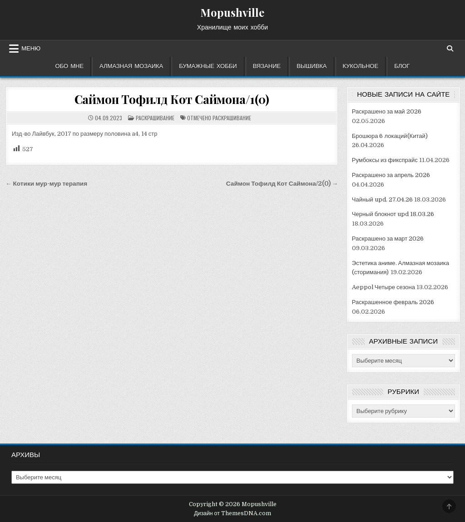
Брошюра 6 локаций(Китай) (390, 136)
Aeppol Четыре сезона (383, 287)
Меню (30, 48)
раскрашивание (232, 118)
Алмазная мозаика (131, 66)
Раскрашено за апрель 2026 (391, 175)
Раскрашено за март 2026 (388, 238)
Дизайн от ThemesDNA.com (232, 513)
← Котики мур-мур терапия (46, 183)
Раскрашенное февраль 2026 (393, 302)
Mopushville (232, 12)
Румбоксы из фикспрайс (385, 160)
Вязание (267, 66)
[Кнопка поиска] (450, 48)
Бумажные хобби (208, 66)
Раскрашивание (155, 118)
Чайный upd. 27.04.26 (382, 199)
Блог (402, 66)
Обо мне (69, 66)
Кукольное (361, 66)
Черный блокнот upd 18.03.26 (393, 214)
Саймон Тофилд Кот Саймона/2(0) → (282, 183)
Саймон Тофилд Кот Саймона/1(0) (171, 99)
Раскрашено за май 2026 (386, 111)
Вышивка (311, 66)
